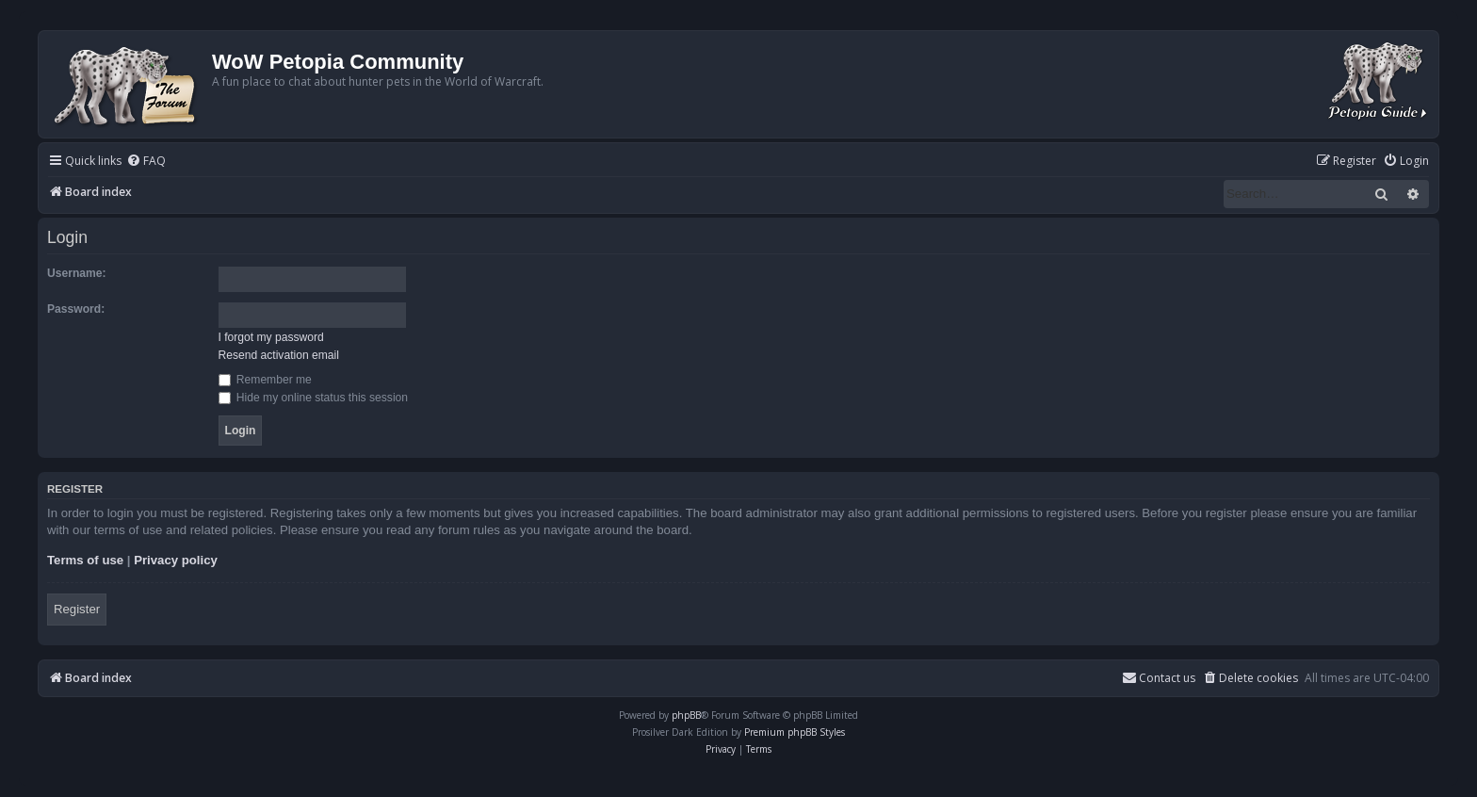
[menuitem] (146, 161)
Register (77, 609)
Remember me (265, 379)
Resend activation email (279, 355)
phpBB (686, 715)
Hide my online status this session (314, 397)
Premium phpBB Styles (794, 732)
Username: (76, 273)
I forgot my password (271, 337)
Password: (76, 309)
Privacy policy (176, 560)
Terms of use (85, 560)
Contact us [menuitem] (1158, 678)
